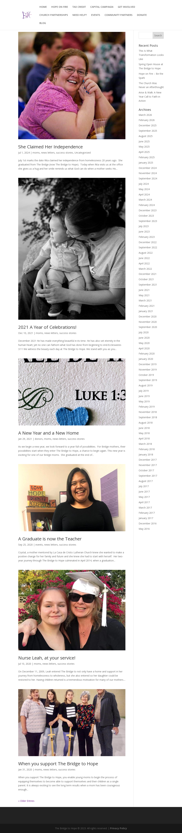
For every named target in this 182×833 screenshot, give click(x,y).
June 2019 (144, 396)
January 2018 (146, 454)
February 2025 (147, 157)
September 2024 (148, 178)
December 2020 (148, 316)
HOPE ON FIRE (59, 7)
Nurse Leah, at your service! (46, 658)
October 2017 (146, 470)
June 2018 (144, 428)
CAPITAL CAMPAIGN (101, 7)
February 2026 (147, 120)
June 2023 (144, 231)
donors (39, 438)
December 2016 (148, 523)
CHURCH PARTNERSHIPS (53, 15)
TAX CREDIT (79, 7)
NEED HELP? (79, 15)
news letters (48, 152)
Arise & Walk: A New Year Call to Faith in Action (150, 96)
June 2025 (144, 141)
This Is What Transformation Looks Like (151, 55)
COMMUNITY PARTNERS (118, 15)
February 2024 (147, 205)
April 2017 (144, 502)
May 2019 (144, 401)
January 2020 (146, 358)
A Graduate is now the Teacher (50, 539)
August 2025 (146, 136)
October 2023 (146, 215)
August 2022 (146, 252)
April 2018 (144, 438)
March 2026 (145, 114)
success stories (64, 152)
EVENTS (95, 15)
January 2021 (146, 311)
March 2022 (145, 268)
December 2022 (148, 242)
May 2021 (144, 295)
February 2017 (147, 512)
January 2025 (146, 162)
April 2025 (144, 152)
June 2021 (144, 290)
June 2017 (144, 491)
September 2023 (148, 221)
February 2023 (147, 236)
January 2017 (146, 518)
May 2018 (144, 433)
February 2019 (147, 406)
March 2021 (145, 300)
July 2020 (144, 332)
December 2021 (148, 274)
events (39, 544)
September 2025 (148, 130)
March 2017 (145, 507)
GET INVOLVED (126, 7)
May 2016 (144, 528)
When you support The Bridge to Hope (58, 763)
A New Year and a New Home (48, 433)
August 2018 (146, 422)
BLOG (42, 23)
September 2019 (148, 380)
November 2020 (148, 321)
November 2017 (148, 465)
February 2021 (147, 305)
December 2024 (148, 168)
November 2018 (148, 412)
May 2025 (144, 146)
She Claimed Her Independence (50, 147)
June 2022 (144, 258)
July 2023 (144, 226)
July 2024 (144, 183)
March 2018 (145, 443)
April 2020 (144, 348)
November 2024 (148, 173)
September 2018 (148, 417)
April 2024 (144, 194)
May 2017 (144, 497)
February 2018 (147, 449)
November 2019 (148, 369)
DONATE (142, 15)
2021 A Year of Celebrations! (47, 327)
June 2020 (144, 337)
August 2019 (146, 385)
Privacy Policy (118, 828)
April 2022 (144, 263)
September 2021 (148, 284)
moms (36, 152)
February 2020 (147, 353)
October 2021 (146, 279)
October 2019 (146, 375)
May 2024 (144, 189)
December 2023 (148, 210)
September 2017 (148, 475)
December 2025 (148, 125)
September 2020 (148, 327)
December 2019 (148, 364)
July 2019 (144, 390)
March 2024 (145, 199)
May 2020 (144, 343)
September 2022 (148, 247)
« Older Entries (26, 800)
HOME (43, 7)
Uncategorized (82, 152)
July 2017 (144, 486)
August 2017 (146, 481)
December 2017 (148, 459)
